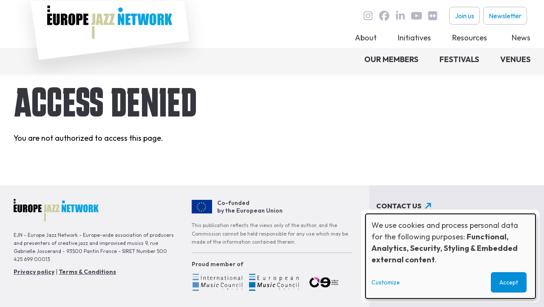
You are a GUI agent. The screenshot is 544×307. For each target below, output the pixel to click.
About (366, 38)
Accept (508, 282)
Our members (391, 59)
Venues (515, 59)
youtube (416, 15)
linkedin (400, 15)
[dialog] (451, 256)
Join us (464, 15)
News (521, 38)
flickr (432, 15)
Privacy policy (34, 272)
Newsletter (505, 15)
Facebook (384, 15)
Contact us (399, 206)
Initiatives (414, 38)
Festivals (459, 59)
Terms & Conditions (87, 272)
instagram (368, 15)
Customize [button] (385, 282)
